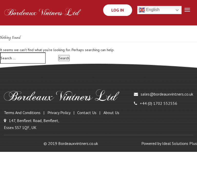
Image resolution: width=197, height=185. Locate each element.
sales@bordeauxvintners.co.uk (163, 94)
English (149, 10)
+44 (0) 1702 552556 (155, 103)
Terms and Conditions (22, 112)
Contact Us (86, 112)
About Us (111, 112)
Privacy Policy (59, 112)
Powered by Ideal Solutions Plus (169, 143)
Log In (117, 10)
